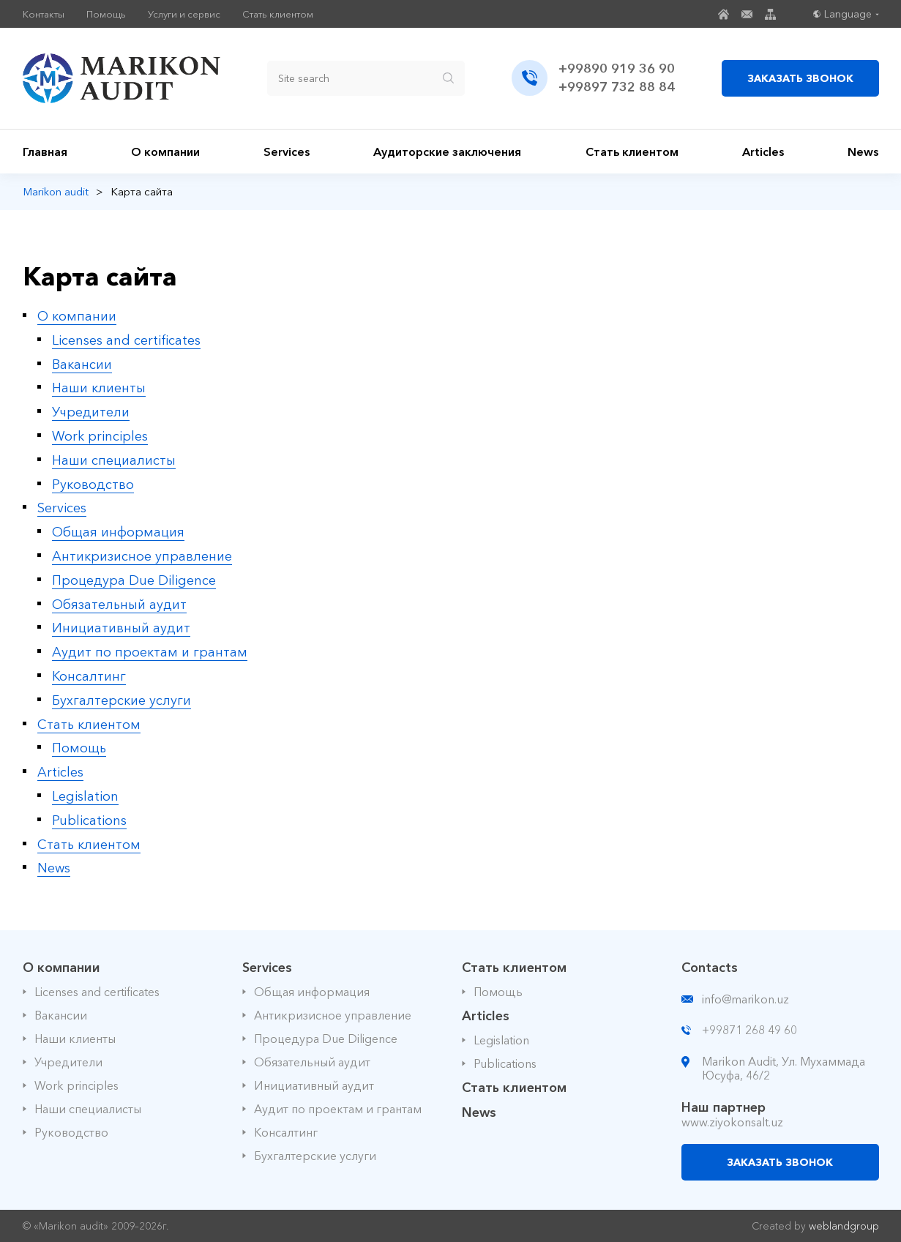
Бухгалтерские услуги (121, 700)
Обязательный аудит (119, 604)
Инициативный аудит (121, 628)
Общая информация (118, 532)
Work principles (100, 436)
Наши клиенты (99, 388)
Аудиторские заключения (447, 151)
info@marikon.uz (745, 999)
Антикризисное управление (142, 556)
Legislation (85, 796)
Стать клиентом (277, 14)
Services (286, 151)
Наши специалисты (114, 460)
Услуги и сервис (184, 14)
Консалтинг (89, 676)
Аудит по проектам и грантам (149, 652)
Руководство (93, 484)
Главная (45, 151)
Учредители (91, 412)
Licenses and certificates (126, 340)
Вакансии (82, 364)
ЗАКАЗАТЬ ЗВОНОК (800, 78)
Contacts (709, 967)
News (863, 151)
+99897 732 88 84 (616, 87)
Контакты (43, 14)
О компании (165, 151)
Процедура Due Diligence (134, 580)
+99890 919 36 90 (616, 69)
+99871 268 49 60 (749, 1029)
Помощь (106, 14)
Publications (89, 820)
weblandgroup (844, 1225)
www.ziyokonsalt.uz (732, 1122)
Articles (763, 151)
